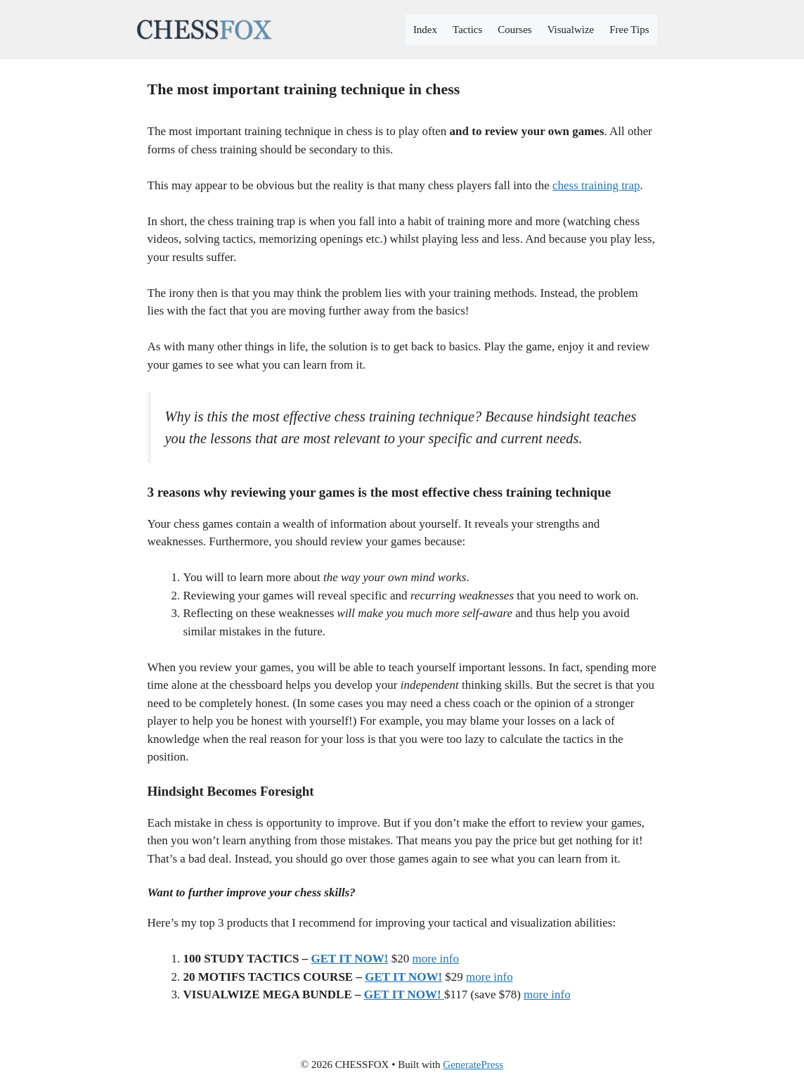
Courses (514, 29)
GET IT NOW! (350, 958)
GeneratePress (473, 1064)
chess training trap (596, 185)
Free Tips (629, 29)
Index (425, 29)
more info (435, 958)
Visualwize (571, 29)
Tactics (467, 29)
